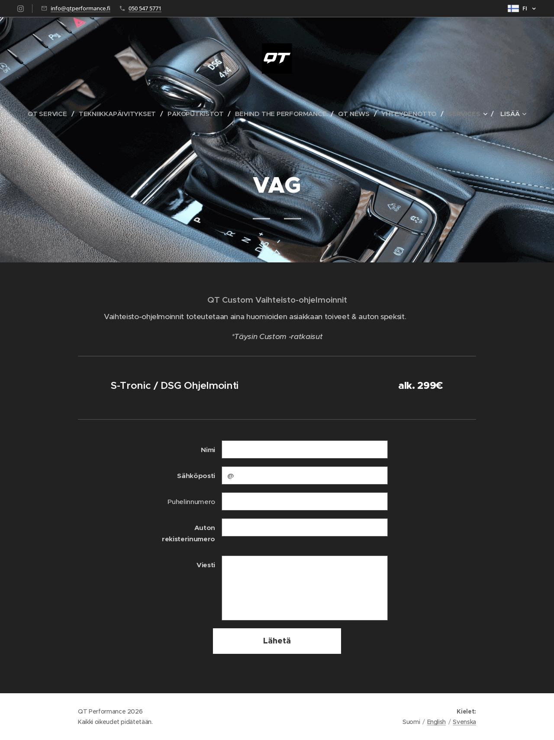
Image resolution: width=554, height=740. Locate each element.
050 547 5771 (145, 8)
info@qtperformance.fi (80, 8)
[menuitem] (47, 114)
